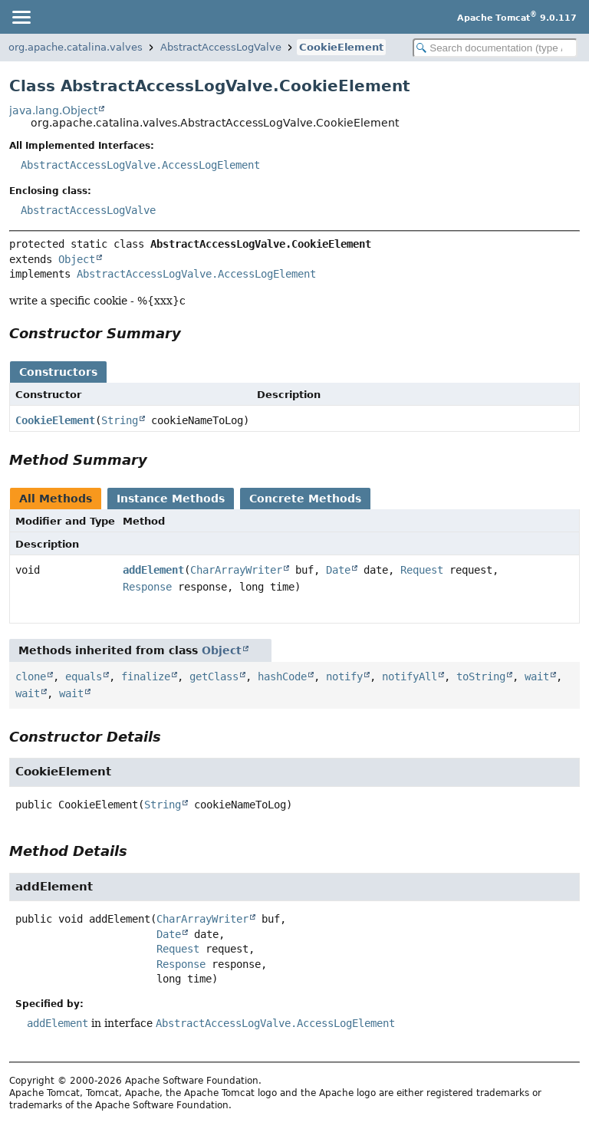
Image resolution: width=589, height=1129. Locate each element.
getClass (214, 676)
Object (76, 259)
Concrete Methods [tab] (305, 498)
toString (480, 676)
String (119, 420)
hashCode (282, 676)
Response (147, 587)
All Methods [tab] (55, 498)
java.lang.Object (53, 110)
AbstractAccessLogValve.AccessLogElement (140, 165)
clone (30, 676)
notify (344, 676)
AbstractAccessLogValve (220, 47)
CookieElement (341, 47)
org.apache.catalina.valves (75, 47)
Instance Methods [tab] (171, 498)
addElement (153, 570)
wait (537, 676)
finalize (145, 676)
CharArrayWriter (236, 570)
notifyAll (409, 676)
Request (421, 570)
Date (338, 570)
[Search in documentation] (495, 48)
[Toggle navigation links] (21, 17)
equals (83, 676)
